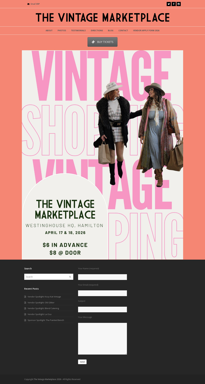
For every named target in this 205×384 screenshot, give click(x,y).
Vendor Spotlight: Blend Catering (43, 308)
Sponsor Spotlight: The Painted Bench (46, 320)
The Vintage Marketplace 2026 (47, 379)
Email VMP (35, 4)
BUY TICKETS (102, 42)
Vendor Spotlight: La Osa (39, 314)
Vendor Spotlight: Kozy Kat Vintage (44, 296)
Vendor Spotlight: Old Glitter (41, 302)
